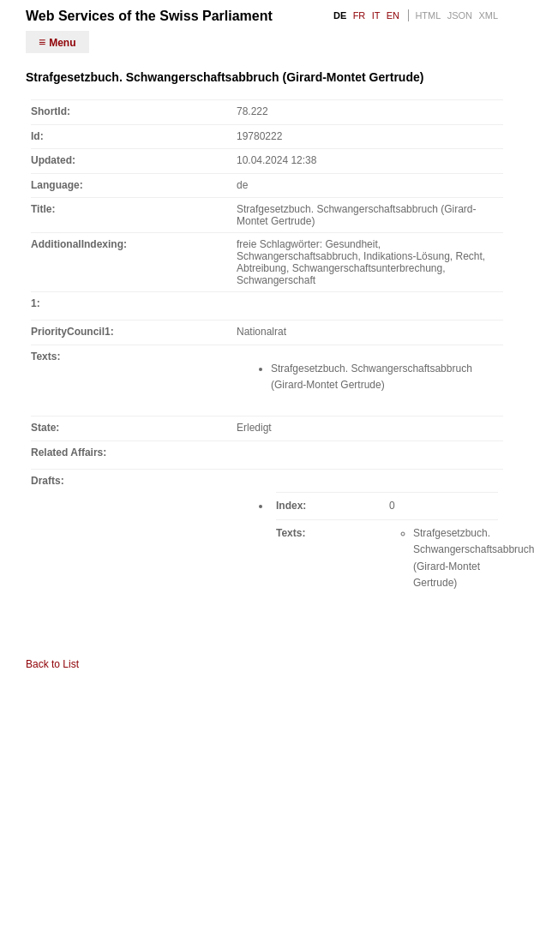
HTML (428, 15)
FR (359, 15)
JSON (459, 15)
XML (488, 15)
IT (376, 15)
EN (393, 15)
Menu (62, 43)
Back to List (52, 664)
